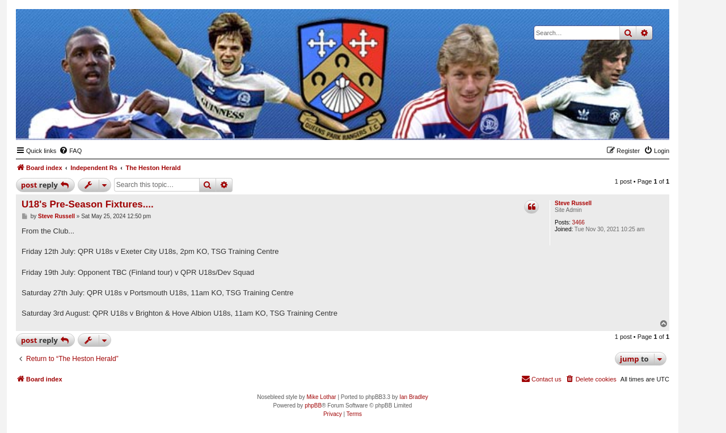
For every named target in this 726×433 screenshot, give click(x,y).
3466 (578, 222)
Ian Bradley (413, 397)
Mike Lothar (321, 397)
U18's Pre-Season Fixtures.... (88, 204)
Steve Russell (573, 203)
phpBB (313, 405)
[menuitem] (70, 151)
